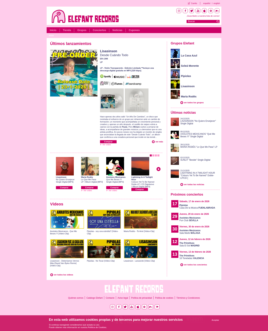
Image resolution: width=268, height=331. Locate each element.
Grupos (81, 30)
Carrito (194, 3)
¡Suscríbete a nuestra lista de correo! (203, 16)
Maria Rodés (87, 177)
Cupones (134, 30)
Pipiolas (186, 76)
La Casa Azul (189, 55)
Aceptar (215, 320)
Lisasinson (108, 51)
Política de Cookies (97, 327)
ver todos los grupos (194, 102)
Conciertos (99, 30)
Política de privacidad (141, 298)
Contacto (110, 298)
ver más (159, 142)
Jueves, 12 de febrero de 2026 (194, 239)
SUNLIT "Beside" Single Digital (195, 160)
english (217, 3)
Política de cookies (164, 298)
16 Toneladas (191, 257)
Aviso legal (123, 298)
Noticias (117, 30)
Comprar (108, 142)
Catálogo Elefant (94, 298)
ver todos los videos (63, 275)
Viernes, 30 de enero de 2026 (194, 226)
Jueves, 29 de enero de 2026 (194, 214)
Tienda (67, 30)
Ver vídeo (106, 144)
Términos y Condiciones (188, 298)
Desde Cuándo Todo (114, 55)
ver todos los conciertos (195, 265)
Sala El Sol (189, 244)
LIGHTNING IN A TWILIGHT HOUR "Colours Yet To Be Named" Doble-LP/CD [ (197, 175)
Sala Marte (189, 231)
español (206, 3)
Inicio (53, 30)
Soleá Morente (190, 65)
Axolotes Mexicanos (116, 177)
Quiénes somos (75, 298)
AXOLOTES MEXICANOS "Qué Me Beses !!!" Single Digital (197, 135)
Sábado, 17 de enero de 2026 (194, 201)
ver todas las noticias (194, 184)
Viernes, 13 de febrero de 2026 (195, 252)
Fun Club (189, 219)
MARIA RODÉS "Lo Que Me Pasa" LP (198, 147)
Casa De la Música (197, 206)
